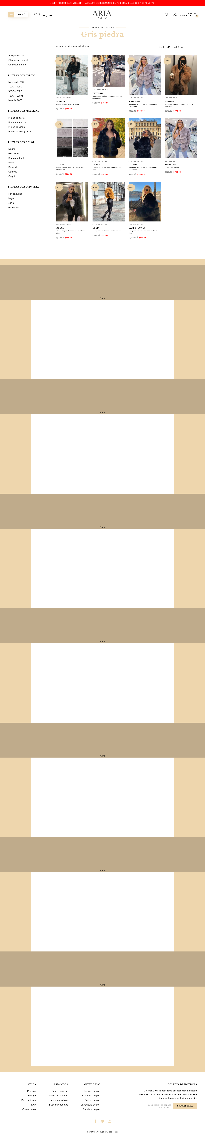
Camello (12, 172)
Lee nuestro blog (59, 1100)
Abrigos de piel (63, 98)
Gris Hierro (14, 153)
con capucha (15, 194)
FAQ (33, 1105)
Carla (96, 165)
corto (11, 203)
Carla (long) (137, 228)
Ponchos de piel (91, 1109)
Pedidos (31, 1091)
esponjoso (13, 207)
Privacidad (107, 1132)
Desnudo (13, 167)
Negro (11, 149)
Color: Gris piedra (172, 167)
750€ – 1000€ (15, 96)
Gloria (133, 165)
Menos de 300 (16, 82)
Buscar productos (58, 1105)
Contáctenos (29, 1109)
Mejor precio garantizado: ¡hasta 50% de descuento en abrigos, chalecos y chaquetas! (102, 3)
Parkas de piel (92, 1100)
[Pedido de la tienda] (178, 47)
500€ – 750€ (15, 91)
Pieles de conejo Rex (19, 131)
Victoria (98, 93)
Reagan (169, 101)
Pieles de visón (16, 127)
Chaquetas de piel (90, 1105)
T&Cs (116, 1132)
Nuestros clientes (58, 1095)
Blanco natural (16, 158)
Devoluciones (28, 1100)
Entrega (31, 1095)
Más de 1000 (15, 100)
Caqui (11, 176)
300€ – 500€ (15, 86)
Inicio (94, 27)
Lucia (96, 228)
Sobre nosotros (60, 1091)
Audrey (60, 101)
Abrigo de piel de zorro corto (67, 104)
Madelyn (134, 101)
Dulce (60, 228)
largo (11, 198)
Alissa (60, 165)
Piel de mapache (17, 122)
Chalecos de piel (101, 90)
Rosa (11, 162)
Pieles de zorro (16, 118)
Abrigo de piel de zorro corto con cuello (108, 231)
